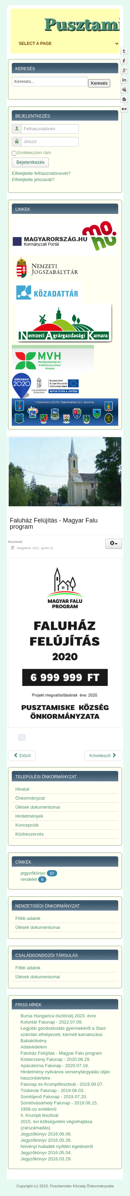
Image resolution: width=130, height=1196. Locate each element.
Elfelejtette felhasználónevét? (41, 173)
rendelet (28, 879)
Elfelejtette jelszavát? (33, 179)
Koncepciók (26, 825)
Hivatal (22, 789)
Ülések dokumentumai (37, 807)
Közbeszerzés (29, 834)
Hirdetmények (29, 816)
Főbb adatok (27, 918)
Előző (22, 755)
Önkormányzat (30, 798)
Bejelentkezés (30, 162)
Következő (102, 755)
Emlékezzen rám (34, 152)
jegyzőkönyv (32, 873)
